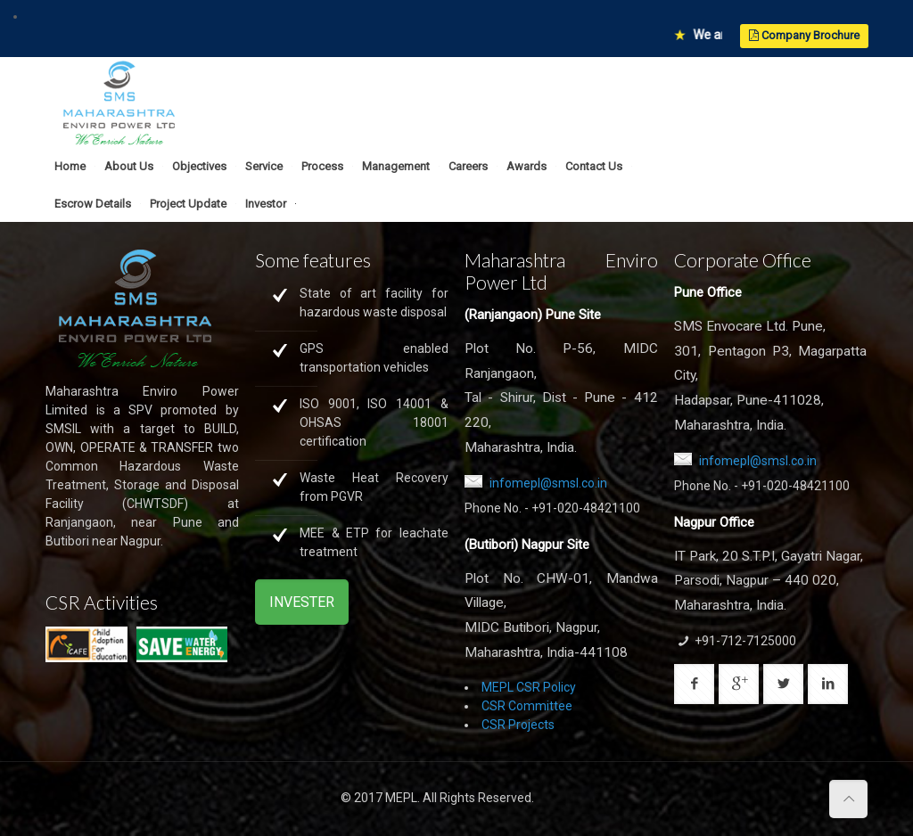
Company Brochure (804, 35)
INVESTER (301, 602)
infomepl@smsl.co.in (548, 483)
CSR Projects (518, 724)
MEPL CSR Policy (528, 687)
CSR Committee (526, 706)
